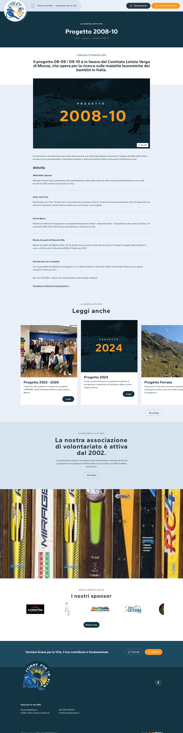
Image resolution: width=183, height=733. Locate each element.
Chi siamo (91, 475)
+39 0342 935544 (66, 710)
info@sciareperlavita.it (68, 713)
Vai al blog (154, 413)
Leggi (68, 399)
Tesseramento (138, 5)
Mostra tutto (91, 625)
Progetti (86, 38)
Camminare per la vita (66, 6)
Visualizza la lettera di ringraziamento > (51, 286)
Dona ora (153, 652)
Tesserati (134, 652)
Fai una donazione (165, 5)
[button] (33, 5)
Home (76, 38)
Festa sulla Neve (46, 6)
